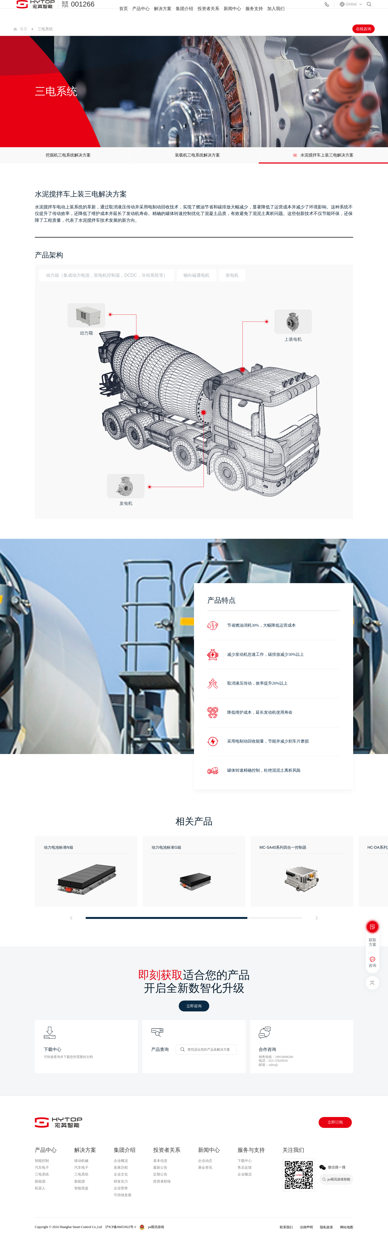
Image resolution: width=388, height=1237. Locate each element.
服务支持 (254, 11)
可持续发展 (122, 1195)
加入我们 (276, 11)
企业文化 (121, 1174)
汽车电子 (42, 1167)
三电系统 (42, 1174)
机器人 (40, 1188)
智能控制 (42, 1161)
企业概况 (121, 1161)
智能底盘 (81, 1188)
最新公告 (160, 1167)
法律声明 (306, 1227)
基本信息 (160, 1161)
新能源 (40, 1181)
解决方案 (162, 11)
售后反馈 (245, 1167)
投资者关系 (208, 11)
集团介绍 (184, 11)
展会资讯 (205, 1167)
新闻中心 (232, 11)
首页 (123, 11)
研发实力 (121, 1181)
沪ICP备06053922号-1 (120, 1227)
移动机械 (81, 1161)
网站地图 (346, 1227)
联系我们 (286, 1227)
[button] (71, 918)
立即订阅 (335, 1122)
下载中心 (245, 1161)
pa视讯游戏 (247, 1182)
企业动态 (205, 1161)
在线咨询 (363, 29)
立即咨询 (194, 1006)
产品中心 (141, 11)
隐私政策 (326, 1227)
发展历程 (121, 1167)
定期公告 (160, 1174)
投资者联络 (162, 1181)
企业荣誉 (121, 1188)
